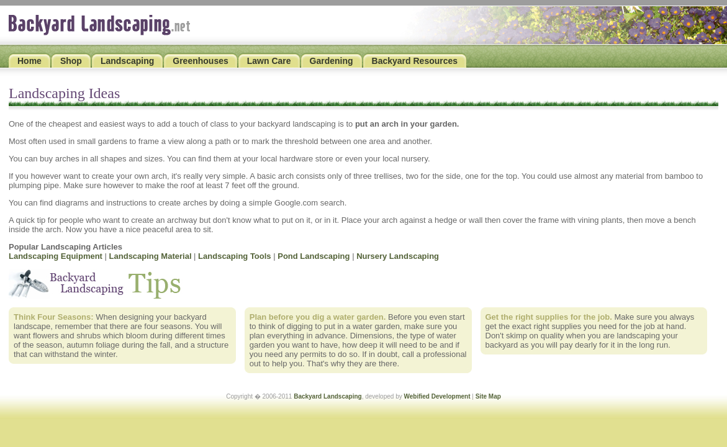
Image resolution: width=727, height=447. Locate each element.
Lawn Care (269, 61)
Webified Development (437, 396)
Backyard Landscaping (327, 396)
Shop (71, 61)
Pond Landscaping (314, 256)
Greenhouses (200, 61)
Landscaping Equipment (55, 256)
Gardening (331, 61)
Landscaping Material (150, 256)
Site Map (488, 396)
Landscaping (127, 61)
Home (29, 61)
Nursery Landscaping (397, 256)
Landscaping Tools (234, 256)
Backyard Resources (415, 61)
